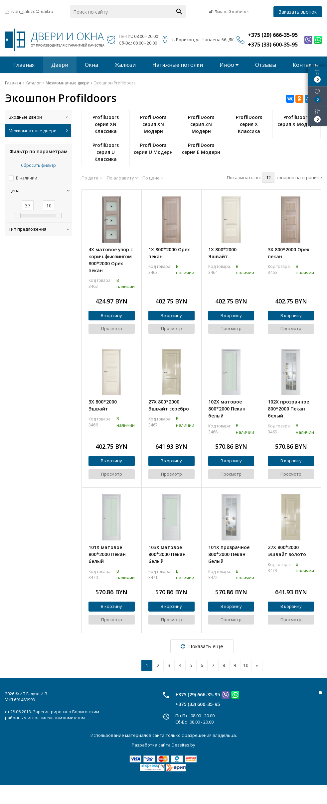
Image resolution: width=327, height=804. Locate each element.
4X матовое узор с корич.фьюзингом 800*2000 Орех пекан (110, 260)
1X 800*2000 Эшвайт (222, 253)
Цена (39, 190)
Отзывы (265, 64)
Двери (59, 64)
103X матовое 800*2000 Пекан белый (167, 554)
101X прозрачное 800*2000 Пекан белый (228, 554)
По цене (152, 178)
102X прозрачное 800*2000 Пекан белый (288, 409)
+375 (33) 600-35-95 (197, 704)
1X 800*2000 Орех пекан (169, 253)
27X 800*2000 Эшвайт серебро (168, 405)
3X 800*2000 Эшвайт (102, 405)
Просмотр (111, 328)
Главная (24, 64)
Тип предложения (39, 229)
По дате (92, 178)
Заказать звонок (298, 12)
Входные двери (38, 117)
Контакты (306, 64)
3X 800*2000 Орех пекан (288, 253)
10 (245, 665)
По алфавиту (122, 178)
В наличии (26, 177)
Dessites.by (183, 745)
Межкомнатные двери (38, 130)
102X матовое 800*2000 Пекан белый (226, 409)
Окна (91, 64)
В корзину (111, 315)
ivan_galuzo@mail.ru (32, 11)
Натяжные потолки (177, 64)
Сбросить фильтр (38, 165)
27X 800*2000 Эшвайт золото (287, 550)
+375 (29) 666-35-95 (197, 694)
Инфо (229, 64)
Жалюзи (125, 64)
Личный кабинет (229, 12)
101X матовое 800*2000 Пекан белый (107, 554)
